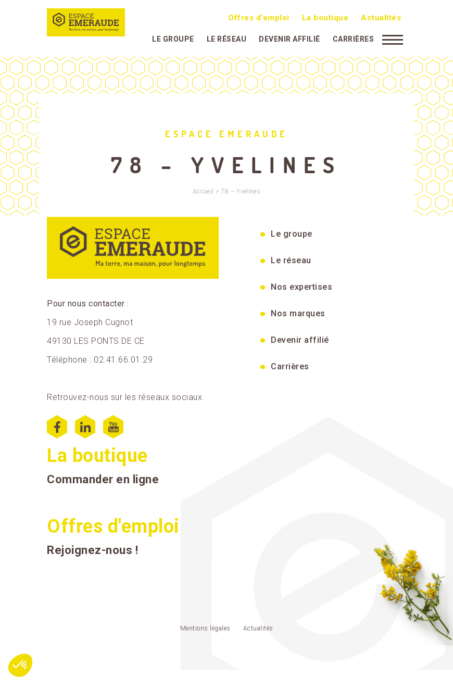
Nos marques (298, 313)
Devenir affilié (289, 39)
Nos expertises (301, 287)
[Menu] (392, 39)
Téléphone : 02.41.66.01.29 (100, 360)
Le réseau (227, 39)
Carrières (353, 39)
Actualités (381, 17)
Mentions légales (205, 628)
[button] (20, 665)
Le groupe (173, 39)
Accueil (203, 191)
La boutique (325, 17)
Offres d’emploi (259, 17)
